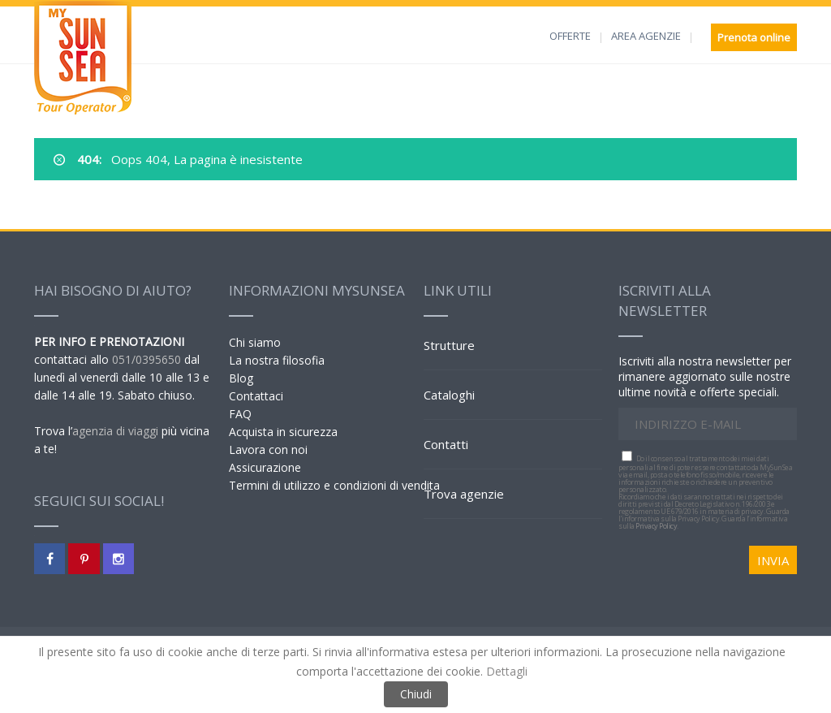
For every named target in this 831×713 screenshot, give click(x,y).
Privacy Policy (656, 526)
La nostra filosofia (277, 360)
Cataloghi (449, 395)
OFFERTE (570, 35)
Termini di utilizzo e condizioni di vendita (334, 485)
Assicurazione (265, 467)
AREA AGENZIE (646, 35)
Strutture (449, 345)
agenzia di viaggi (115, 431)
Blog (241, 378)
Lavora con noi (268, 449)
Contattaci (256, 396)
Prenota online (753, 37)
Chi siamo (255, 342)
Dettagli (506, 671)
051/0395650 (146, 359)
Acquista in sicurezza (283, 431)
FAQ (240, 413)
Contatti (446, 444)
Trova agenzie (464, 494)
